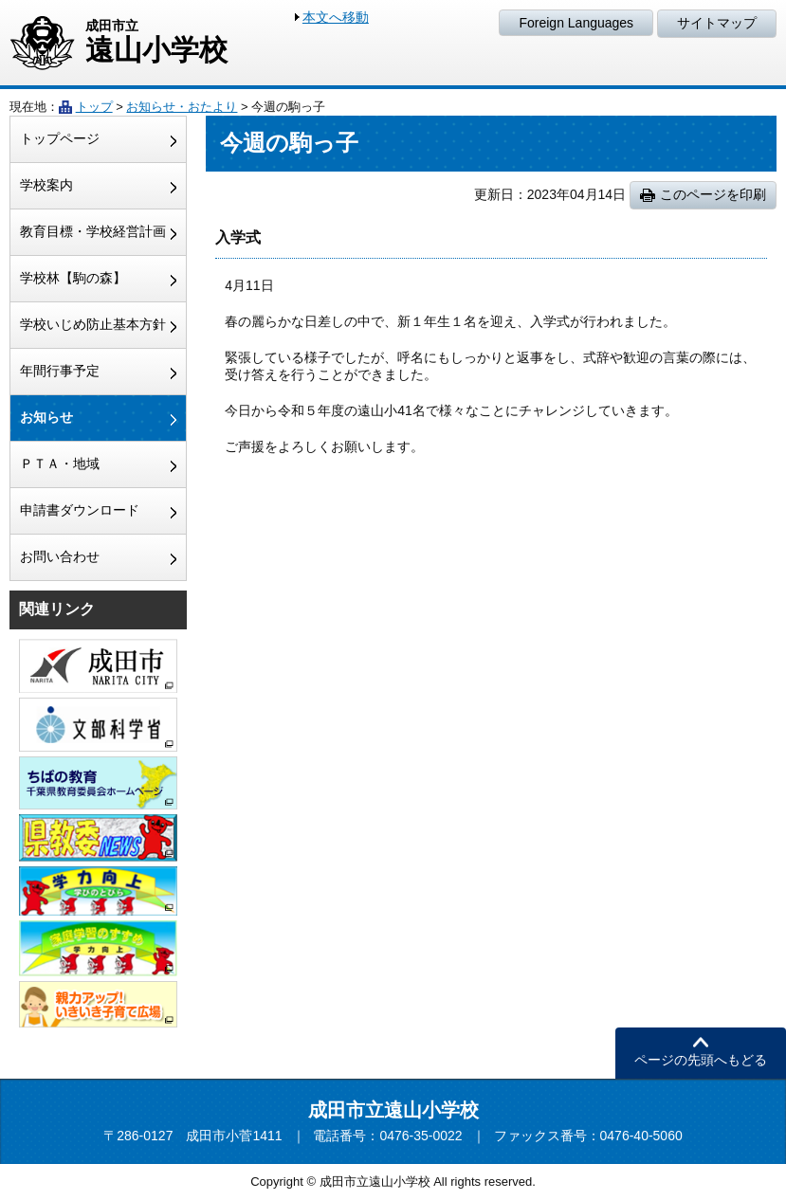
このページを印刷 (713, 194)
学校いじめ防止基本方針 (93, 324)
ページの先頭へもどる (700, 1059)
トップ (94, 107)
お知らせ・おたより (181, 107)
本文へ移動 (335, 17)
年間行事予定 (60, 370)
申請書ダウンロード (79, 510)
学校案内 (46, 184)
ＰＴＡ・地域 (60, 463)
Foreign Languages (576, 22)
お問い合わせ (60, 556)
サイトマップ (717, 22)
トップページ (60, 138)
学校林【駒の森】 (73, 277)
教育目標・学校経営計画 (93, 231)
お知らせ (46, 417)
